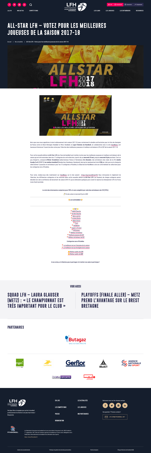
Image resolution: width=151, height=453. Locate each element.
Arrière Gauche (76, 214)
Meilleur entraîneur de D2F (76, 237)
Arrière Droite (76, 218)
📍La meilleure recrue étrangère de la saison (75, 248)
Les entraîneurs (125, 11)
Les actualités (83, 400)
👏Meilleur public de (75, 252)
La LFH (10, 11)
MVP (75, 209)
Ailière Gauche (76, 211)
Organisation (59, 420)
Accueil (9, 42)
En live (57, 400)
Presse (57, 414)
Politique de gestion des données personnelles (60, 450)
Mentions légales (94, 450)
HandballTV (118, 4)
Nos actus (20, 11)
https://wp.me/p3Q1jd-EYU (89, 175)
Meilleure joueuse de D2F (76, 235)
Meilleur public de (76, 254)
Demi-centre (76, 216)
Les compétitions (60, 407)
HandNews (114, 145)
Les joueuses (110, 11)
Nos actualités (19, 42)
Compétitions (33, 11)
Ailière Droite (76, 221)
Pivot (76, 223)
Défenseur (76, 230)
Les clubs (97, 11)
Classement (138, 4)
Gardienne (76, 225)
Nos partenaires (83, 414)
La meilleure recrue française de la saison (76, 245)
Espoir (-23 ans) (76, 228)
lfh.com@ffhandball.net (115, 417)
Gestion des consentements (23, 450)
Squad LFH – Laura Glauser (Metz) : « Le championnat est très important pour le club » (37, 300)
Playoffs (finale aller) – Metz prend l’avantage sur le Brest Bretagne (110, 300)
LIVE (110, 4)
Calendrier (128, 4)
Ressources (139, 11)
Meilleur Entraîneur (76, 233)
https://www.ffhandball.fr (31, 437)
